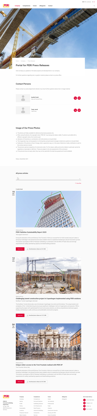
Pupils (49, 406)
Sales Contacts (23, 415)
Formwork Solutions (38, 401)
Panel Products (37, 408)
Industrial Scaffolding (38, 410)
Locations (22, 410)
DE (92, 1)
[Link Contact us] (88, 406)
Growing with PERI (52, 412)
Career (35, 5)
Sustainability (22, 408)
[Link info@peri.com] (88, 403)
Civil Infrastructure (38, 406)
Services (35, 415)
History (21, 406)
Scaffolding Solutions (38, 403)
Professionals (51, 403)
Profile (21, 403)
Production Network (24, 412)
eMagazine (42, 5)
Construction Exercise (53, 410)
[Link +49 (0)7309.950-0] (88, 400)
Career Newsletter (52, 415)
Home (17, 61)
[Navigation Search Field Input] (87, 6)
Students (50, 408)
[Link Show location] (88, 409)
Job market (51, 401)
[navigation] (20, 249)
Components (36, 412)
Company (23, 61)
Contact (50, 5)
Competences (26, 5)
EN (94, 1)
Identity (21, 401)
